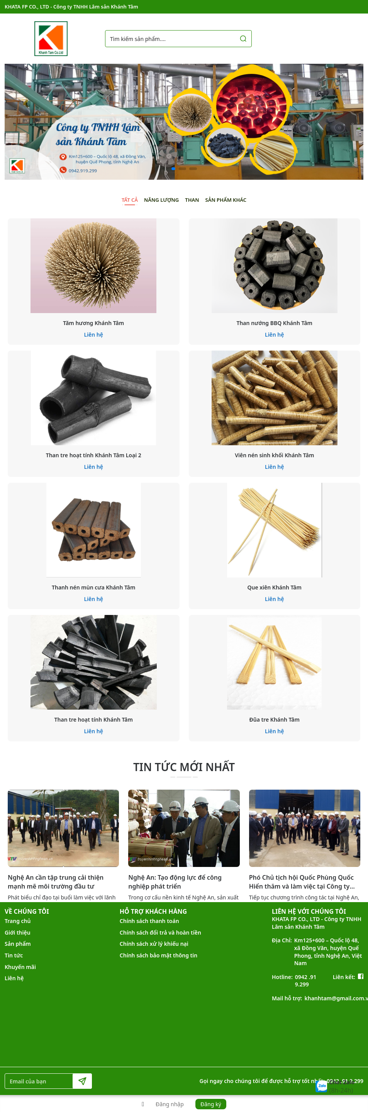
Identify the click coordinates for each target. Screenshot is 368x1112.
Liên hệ (93, 334)
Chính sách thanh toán (149, 921)
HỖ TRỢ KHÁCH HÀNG (153, 911)
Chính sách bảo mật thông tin (158, 955)
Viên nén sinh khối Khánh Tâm (274, 455)
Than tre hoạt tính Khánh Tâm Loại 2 (93, 455)
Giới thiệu (18, 932)
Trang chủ (18, 921)
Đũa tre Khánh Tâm (274, 719)
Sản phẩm (18, 943)
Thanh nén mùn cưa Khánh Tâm (93, 587)
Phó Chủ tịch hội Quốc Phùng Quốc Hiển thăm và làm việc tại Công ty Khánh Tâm (301, 882)
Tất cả (130, 199)
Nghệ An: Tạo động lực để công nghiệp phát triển (175, 881)
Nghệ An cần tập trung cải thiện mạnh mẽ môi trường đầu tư (55, 881)
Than (192, 199)
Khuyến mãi (20, 967)
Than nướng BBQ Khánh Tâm (274, 323)
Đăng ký (210, 1104)
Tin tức (14, 955)
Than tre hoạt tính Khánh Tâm (93, 719)
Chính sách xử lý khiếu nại (154, 943)
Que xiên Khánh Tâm (274, 587)
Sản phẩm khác (226, 199)
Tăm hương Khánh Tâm (93, 323)
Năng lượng (161, 199)
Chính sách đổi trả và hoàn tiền (160, 932)
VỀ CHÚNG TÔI (27, 911)
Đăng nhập (170, 1104)
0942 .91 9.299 (306, 980)
